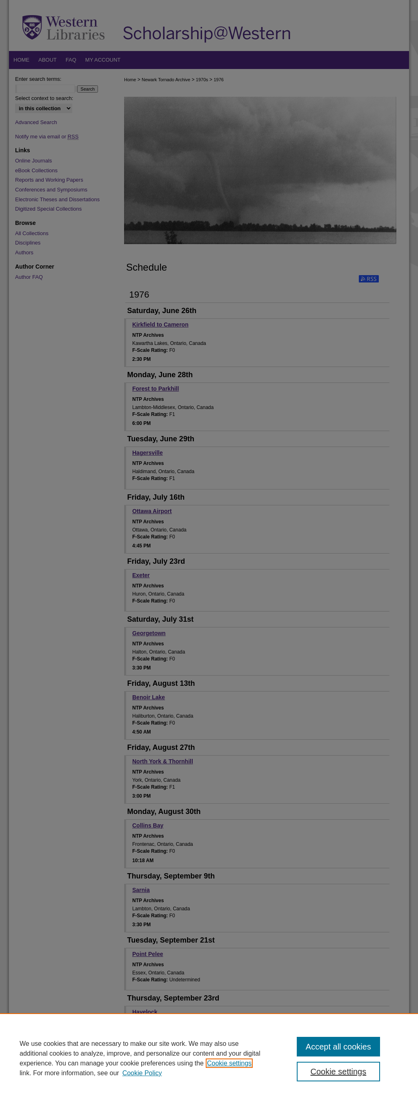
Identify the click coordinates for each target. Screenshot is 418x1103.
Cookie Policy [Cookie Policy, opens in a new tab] (142, 1073)
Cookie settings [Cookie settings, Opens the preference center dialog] (338, 1071)
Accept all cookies (338, 1046)
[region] (209, 1058)
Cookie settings (229, 1063)
